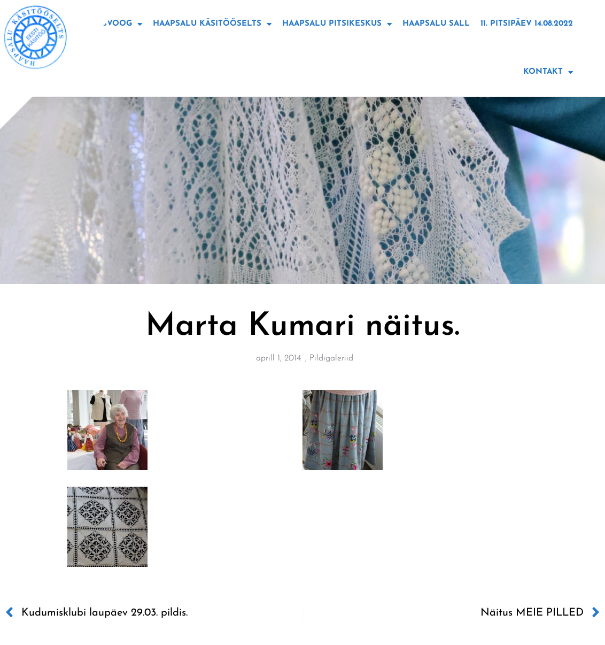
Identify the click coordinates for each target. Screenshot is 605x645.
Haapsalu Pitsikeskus (337, 24)
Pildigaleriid (331, 358)
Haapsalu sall (436, 24)
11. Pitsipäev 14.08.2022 (526, 24)
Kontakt (548, 72)
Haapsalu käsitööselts (212, 24)
